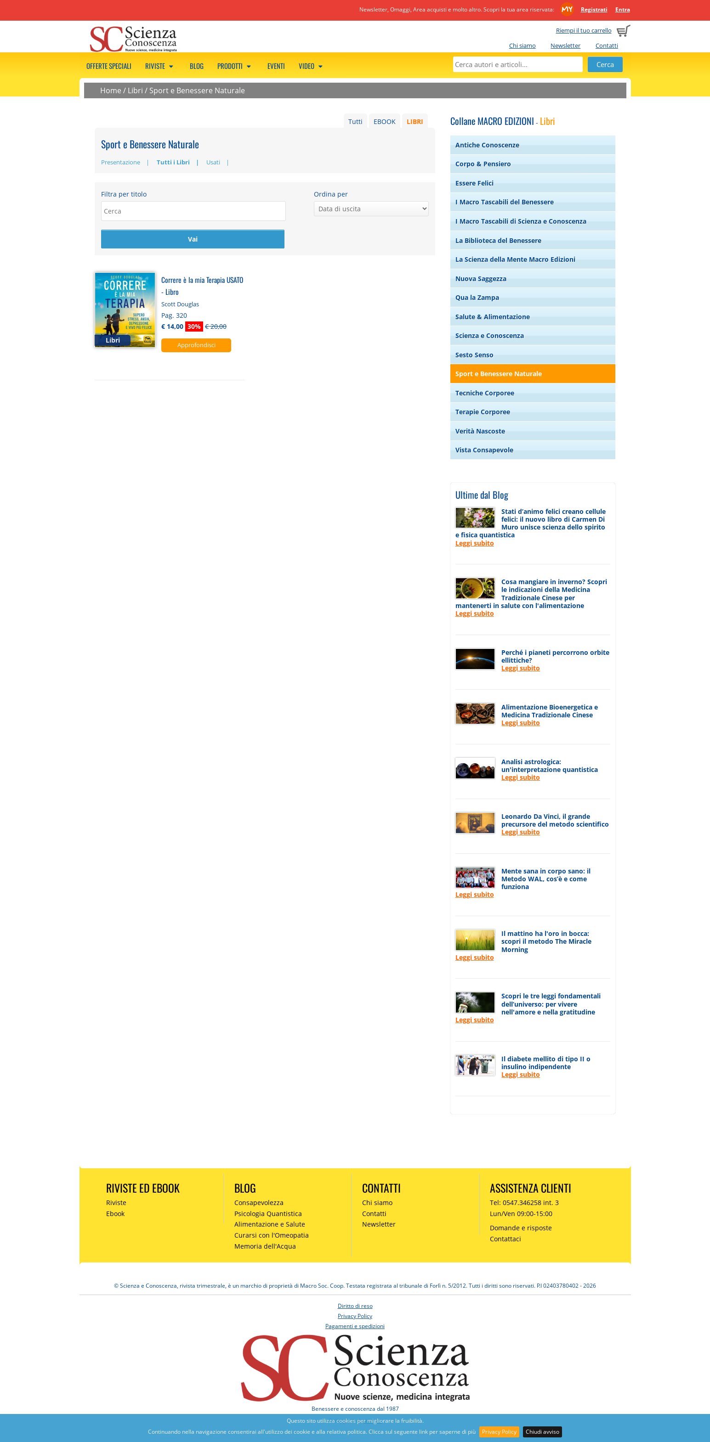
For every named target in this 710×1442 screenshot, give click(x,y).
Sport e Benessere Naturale (197, 90)
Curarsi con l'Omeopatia (271, 1235)
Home (110, 90)
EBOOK (385, 121)
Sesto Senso (474, 354)
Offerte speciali (108, 66)
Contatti (607, 45)
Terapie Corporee (482, 411)
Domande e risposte (521, 1227)
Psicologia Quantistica (268, 1213)
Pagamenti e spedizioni (355, 1326)
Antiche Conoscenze (487, 145)
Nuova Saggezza (480, 278)
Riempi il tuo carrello (584, 30)
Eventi (276, 66)
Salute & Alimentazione (492, 316)
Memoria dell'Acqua (265, 1246)
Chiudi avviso (542, 1432)
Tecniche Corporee (484, 393)
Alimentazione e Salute (269, 1224)
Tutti (355, 121)
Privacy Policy (499, 1432)
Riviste (160, 66)
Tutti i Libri (173, 162)
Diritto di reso (355, 1306)
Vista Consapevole (484, 449)
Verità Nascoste (480, 431)
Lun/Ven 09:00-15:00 (521, 1213)
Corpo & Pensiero (483, 163)
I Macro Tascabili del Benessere (504, 201)
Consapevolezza (259, 1202)
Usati (213, 162)
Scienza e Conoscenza (489, 335)
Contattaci (505, 1238)
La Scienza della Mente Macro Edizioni (515, 259)
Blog (197, 66)
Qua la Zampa (477, 297)
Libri (135, 90)
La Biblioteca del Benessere (498, 240)
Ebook (115, 1213)
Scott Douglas (180, 305)
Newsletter (565, 45)
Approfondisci (196, 346)
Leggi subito (474, 543)
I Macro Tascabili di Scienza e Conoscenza (520, 221)
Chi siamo (522, 45)
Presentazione (120, 162)
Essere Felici (474, 183)
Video (312, 66)
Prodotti (235, 66)
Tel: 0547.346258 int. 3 (524, 1202)
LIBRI (415, 121)
